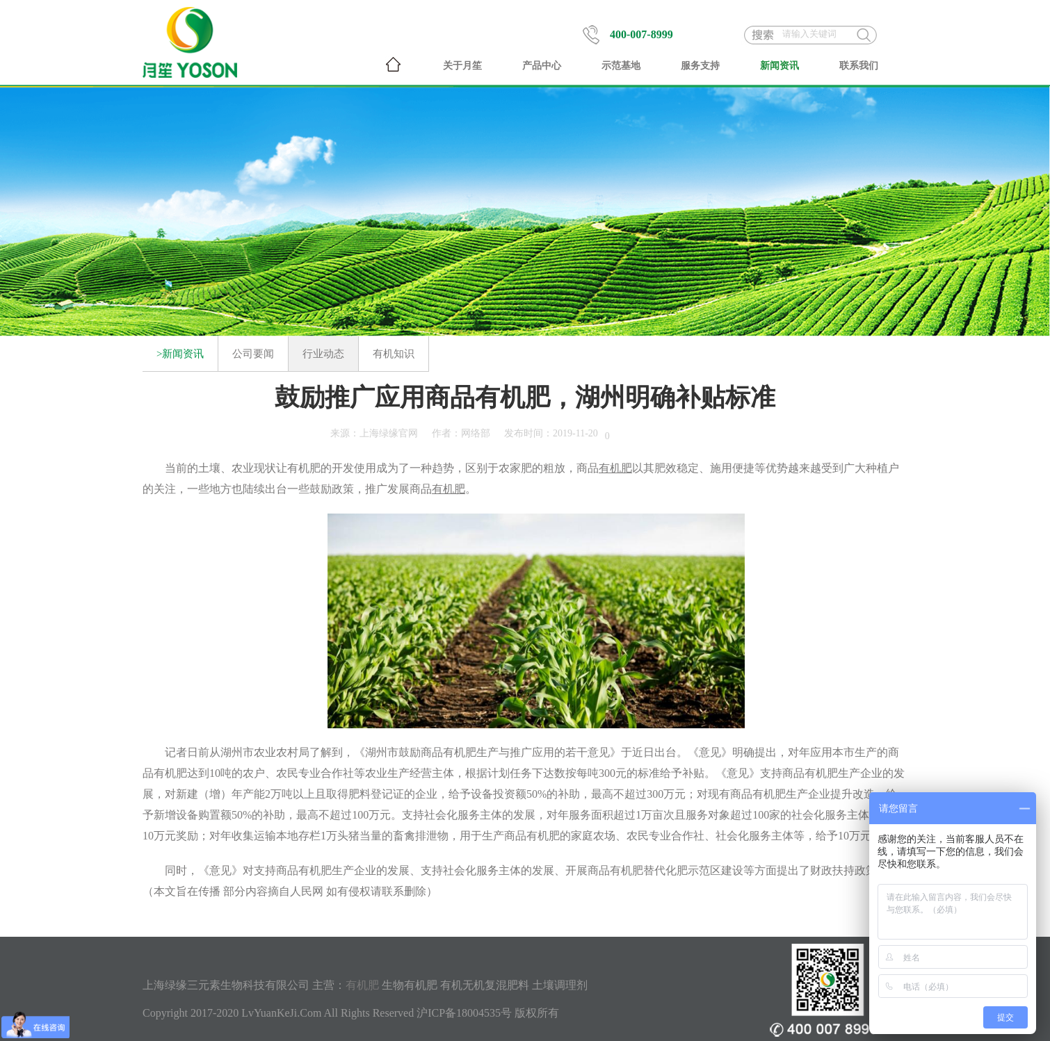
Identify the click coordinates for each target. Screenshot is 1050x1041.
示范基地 (620, 65)
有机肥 (304, 468)
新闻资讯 (779, 65)
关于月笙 (462, 65)
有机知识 (393, 353)
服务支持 (700, 65)
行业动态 (323, 353)
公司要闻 (253, 353)
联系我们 (858, 65)
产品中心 (541, 65)
